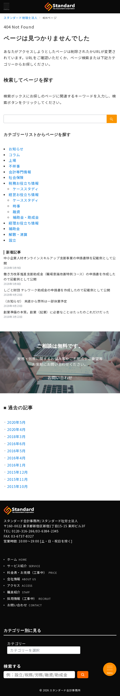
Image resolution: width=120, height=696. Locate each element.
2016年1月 (16, 465)
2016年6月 (16, 443)
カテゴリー (16, 643)
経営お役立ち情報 (24, 194)
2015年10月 (17, 486)
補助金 (14, 228)
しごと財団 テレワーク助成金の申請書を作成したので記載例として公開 (57, 290)
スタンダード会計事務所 (65, 690)
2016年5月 (16, 450)
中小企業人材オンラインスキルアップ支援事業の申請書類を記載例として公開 (60, 260)
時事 (16, 206)
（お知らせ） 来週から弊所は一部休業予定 (35, 301)
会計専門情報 (20, 172)
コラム (14, 154)
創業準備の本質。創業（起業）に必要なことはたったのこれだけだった (56, 312)
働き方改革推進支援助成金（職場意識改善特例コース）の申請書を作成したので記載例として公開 (60, 276)
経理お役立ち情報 (24, 223)
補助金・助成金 (26, 217)
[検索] (82, 674)
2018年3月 (16, 436)
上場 (12, 160)
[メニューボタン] (6, 6)
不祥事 (14, 166)
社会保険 (16, 177)
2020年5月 (16, 422)
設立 (12, 240)
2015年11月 (17, 479)
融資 (16, 211)
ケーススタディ (26, 188)
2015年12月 (17, 472)
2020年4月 (16, 429)
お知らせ (16, 149)
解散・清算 (18, 234)
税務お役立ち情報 (24, 183)
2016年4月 (16, 458)
